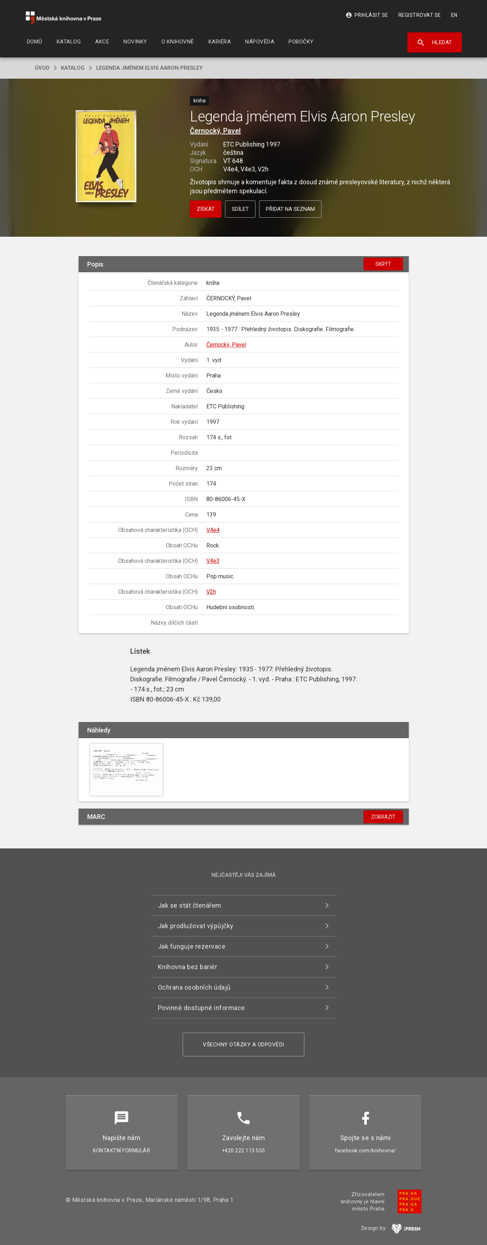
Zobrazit (383, 817)
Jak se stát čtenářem (189, 905)
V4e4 (213, 530)
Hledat (434, 42)
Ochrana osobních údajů (194, 987)
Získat (206, 209)
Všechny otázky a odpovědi (243, 1044)
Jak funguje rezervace (192, 946)
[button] (106, 157)
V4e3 (213, 560)
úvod (42, 68)
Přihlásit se (367, 15)
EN (454, 15)
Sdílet (240, 209)
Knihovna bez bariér (187, 967)
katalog (73, 68)
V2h (211, 591)
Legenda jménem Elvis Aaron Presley (149, 68)
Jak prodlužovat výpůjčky (196, 926)
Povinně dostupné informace (201, 1008)
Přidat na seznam (290, 209)
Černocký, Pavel (215, 130)
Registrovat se (419, 15)
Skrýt (383, 264)
